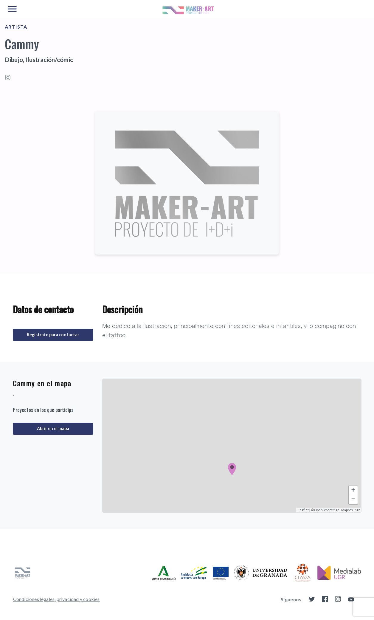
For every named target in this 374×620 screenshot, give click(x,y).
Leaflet (303, 510)
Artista (16, 27)
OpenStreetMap (326, 510)
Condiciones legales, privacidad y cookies (56, 599)
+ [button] (353, 490)
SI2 (357, 510)
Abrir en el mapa (53, 428)
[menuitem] (56, 599)
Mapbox (347, 510)
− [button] (353, 499)
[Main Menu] (12, 9)
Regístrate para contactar (53, 334)
